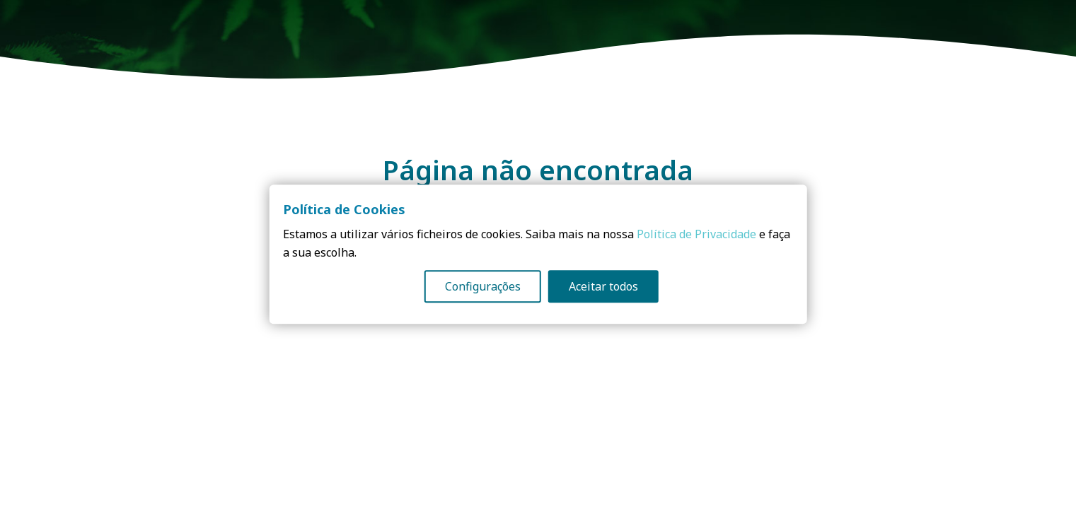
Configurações (483, 287)
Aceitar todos (603, 287)
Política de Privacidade (696, 234)
